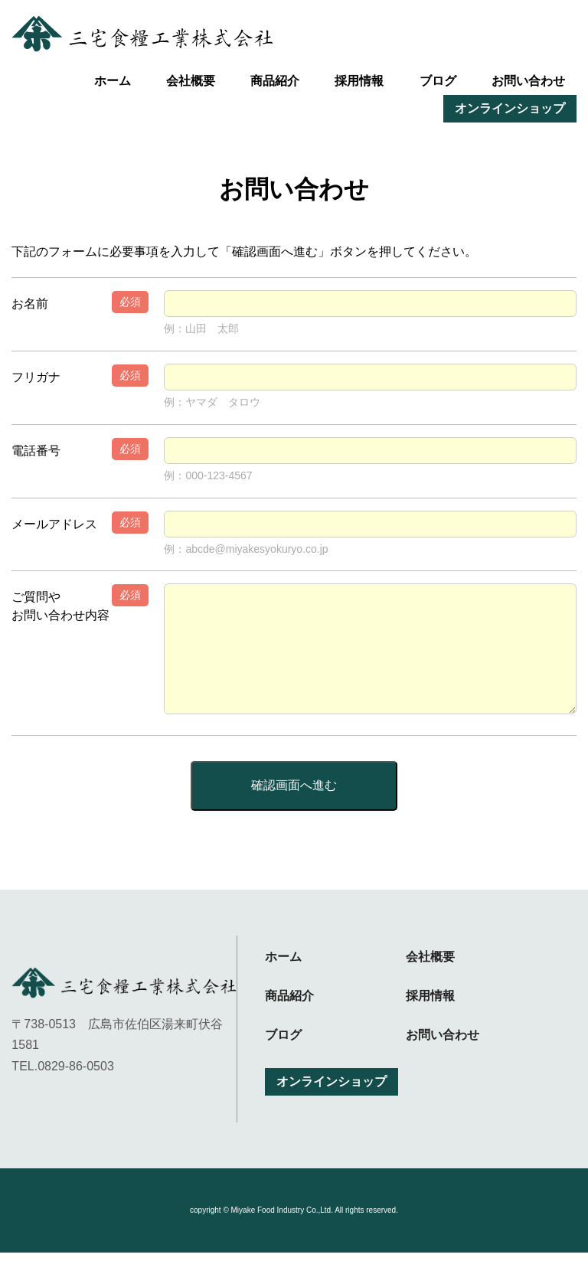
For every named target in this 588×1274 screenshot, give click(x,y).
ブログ (438, 80)
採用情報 (359, 80)
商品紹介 (274, 80)
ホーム (112, 80)
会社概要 (190, 80)
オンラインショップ (510, 108)
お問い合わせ (528, 80)
